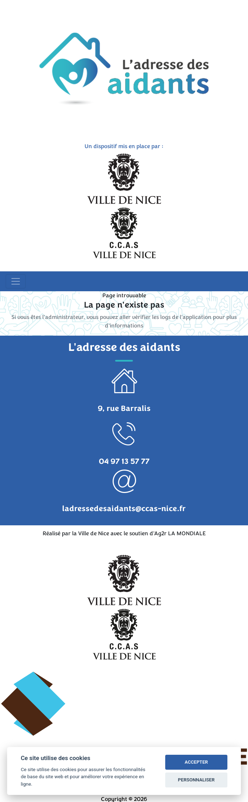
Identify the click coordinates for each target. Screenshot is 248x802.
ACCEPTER (196, 762)
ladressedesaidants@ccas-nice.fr (124, 508)
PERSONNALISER (196, 779)
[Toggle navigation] (16, 281)
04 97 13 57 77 (124, 461)
